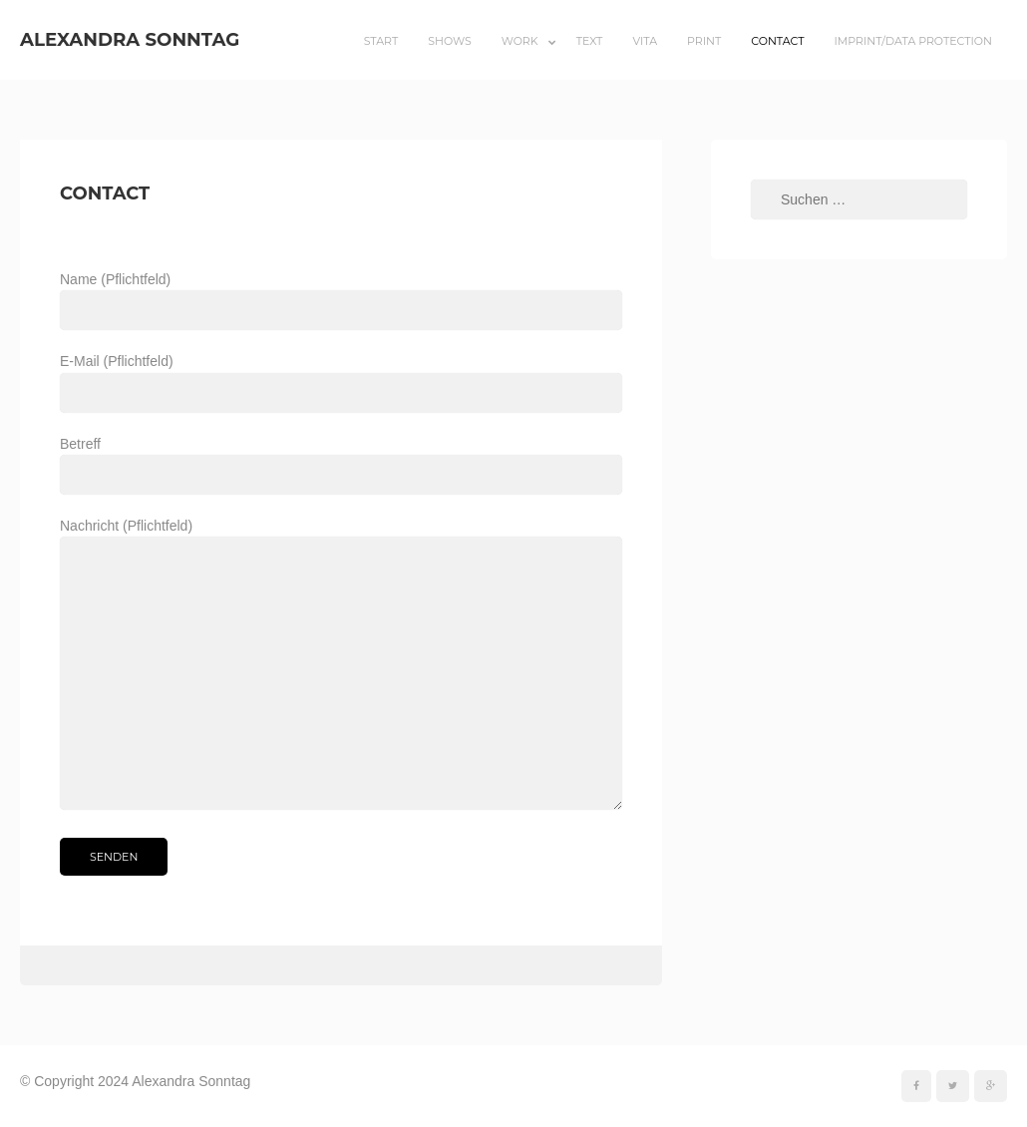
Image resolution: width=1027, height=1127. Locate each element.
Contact (777, 41)
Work (520, 41)
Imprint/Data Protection (913, 41)
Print (704, 41)
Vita (644, 41)
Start (381, 41)
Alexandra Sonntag (129, 39)
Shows (449, 41)
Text (589, 41)
